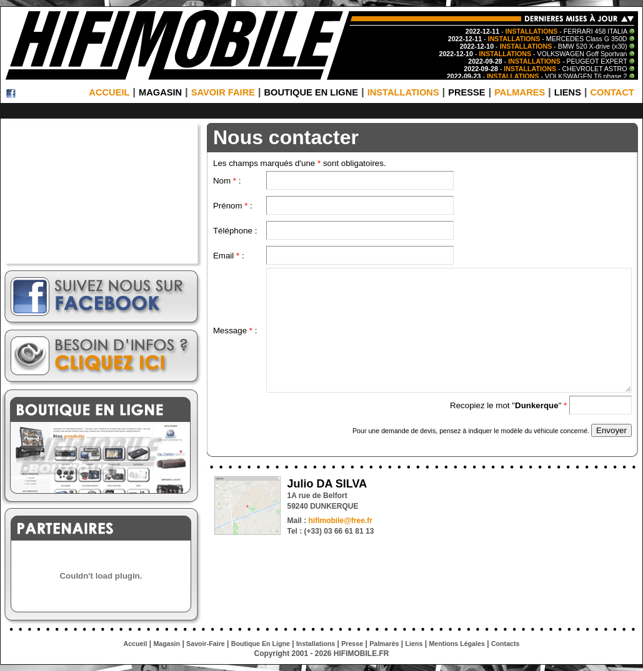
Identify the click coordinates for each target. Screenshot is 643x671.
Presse (352, 643)
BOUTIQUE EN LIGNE (311, 92)
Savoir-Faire (205, 643)
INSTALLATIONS (403, 92)
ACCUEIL (109, 92)
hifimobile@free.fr (340, 520)
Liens (414, 643)
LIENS (567, 92)
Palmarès (384, 643)
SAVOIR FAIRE (223, 92)
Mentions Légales (456, 643)
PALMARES (519, 92)
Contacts (505, 643)
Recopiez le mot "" (509, 405)
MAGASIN (160, 92)
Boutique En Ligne (260, 643)
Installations (315, 643)
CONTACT (612, 92)
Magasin (166, 643)
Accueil (135, 643)
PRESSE (466, 92)
